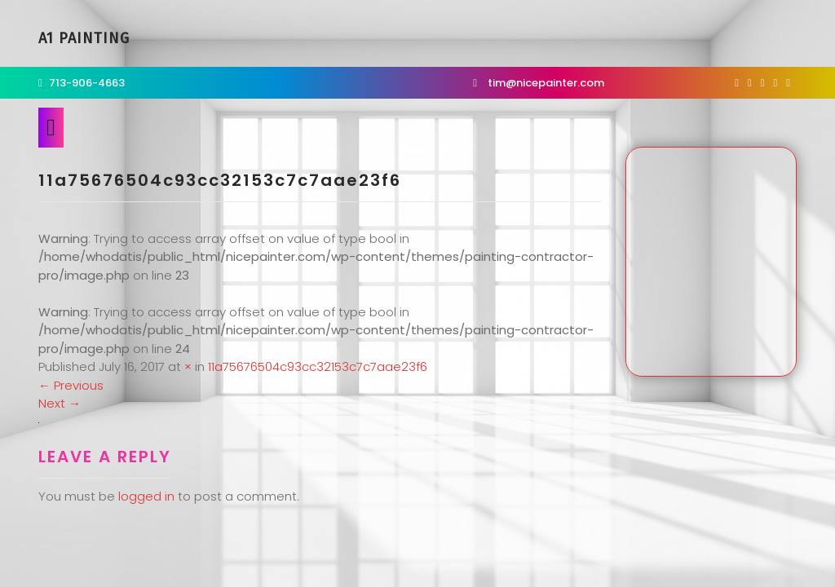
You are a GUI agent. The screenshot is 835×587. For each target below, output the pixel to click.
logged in (146, 496)
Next (59, 403)
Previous (71, 385)
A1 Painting (84, 38)
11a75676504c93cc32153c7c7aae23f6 (317, 366)
